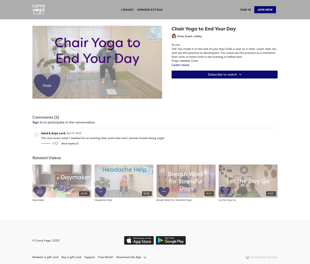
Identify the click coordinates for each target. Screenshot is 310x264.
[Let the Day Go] (248, 200)
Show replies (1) (69, 143)
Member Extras (150, 9)
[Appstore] (139, 240)
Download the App (131, 257)
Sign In (245, 9)
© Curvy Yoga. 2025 (45, 240)
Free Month (105, 257)
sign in (37, 122)
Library (127, 9)
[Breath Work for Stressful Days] (186, 200)
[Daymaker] (61, 200)
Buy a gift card (71, 257)
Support (89, 257)
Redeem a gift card (45, 257)
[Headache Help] (124, 200)
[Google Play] (171, 240)
